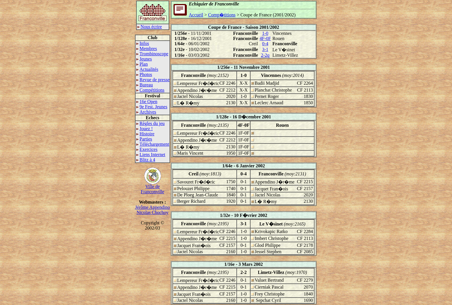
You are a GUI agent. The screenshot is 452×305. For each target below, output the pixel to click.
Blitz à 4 (145, 159)
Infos (142, 43)
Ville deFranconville (152, 187)
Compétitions (150, 90)
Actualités (147, 69)
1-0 (265, 33)
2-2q (265, 55)
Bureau (144, 84)
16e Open (146, 101)
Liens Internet (150, 154)
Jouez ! (144, 128)
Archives (146, 111)
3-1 (265, 49)
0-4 (265, 43)
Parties (144, 139)
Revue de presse (153, 79)
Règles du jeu (150, 123)
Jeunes (144, 58)
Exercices (146, 149)
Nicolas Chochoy (153, 212)
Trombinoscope (152, 53)
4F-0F (265, 38)
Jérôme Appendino (152, 207)
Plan (142, 64)
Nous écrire (149, 26)
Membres (146, 48)
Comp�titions (222, 14)
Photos (144, 74)
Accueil (196, 14)
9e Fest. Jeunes (151, 106)
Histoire (145, 133)
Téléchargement (152, 144)
